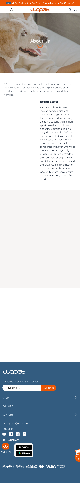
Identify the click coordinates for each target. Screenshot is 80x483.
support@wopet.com (18, 423)
